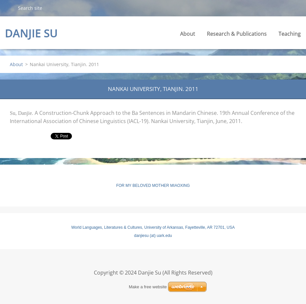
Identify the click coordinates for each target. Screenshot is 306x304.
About (187, 33)
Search (9, 8)
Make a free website (148, 286)
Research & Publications (237, 33)
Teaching (290, 33)
